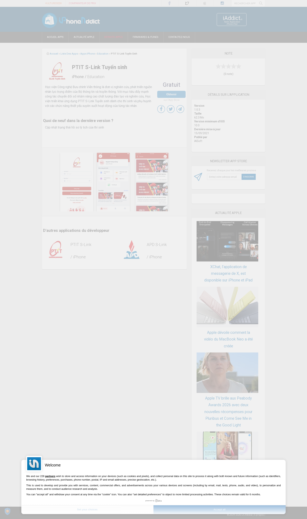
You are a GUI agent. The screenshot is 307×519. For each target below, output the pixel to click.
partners (50, 476)
